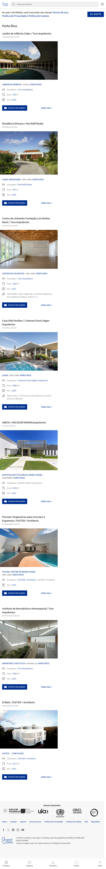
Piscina (6, 571)
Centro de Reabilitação (23, 571)
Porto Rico (36, 84)
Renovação (15, 179)
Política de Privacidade (14, 16)
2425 (14, 488)
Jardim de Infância (11, 84)
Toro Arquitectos (25, 89)
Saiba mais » (46, 108)
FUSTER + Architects (27, 579)
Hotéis (5, 753)
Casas (5, 179)
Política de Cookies (39, 16)
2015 (14, 493)
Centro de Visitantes (13, 273)
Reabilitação (35, 474)
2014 (14, 768)
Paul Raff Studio (25, 184)
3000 (14, 673)
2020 (14, 390)
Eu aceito (95, 14)
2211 (14, 763)
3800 (14, 385)
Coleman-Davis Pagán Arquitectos (33, 380)
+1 (36, 296)
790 (14, 94)
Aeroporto (8, 663)
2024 (14, 99)
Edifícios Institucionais (15, 474)
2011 (14, 288)
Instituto (20, 663)
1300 (14, 283)
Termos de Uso (60, 12)
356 (14, 189)
